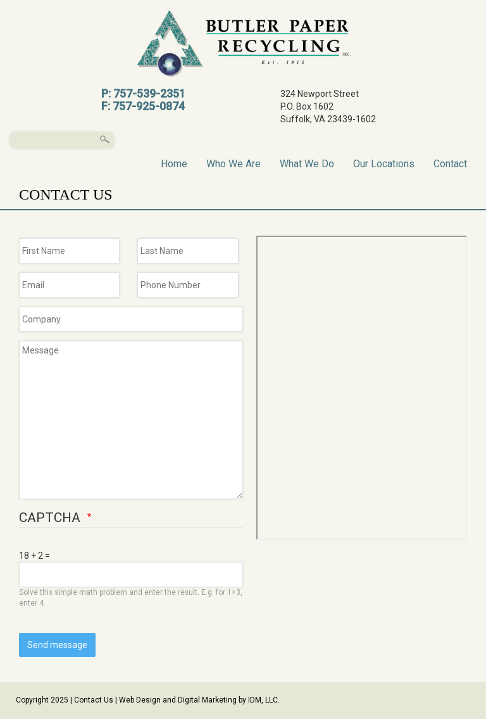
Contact (450, 163)
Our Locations (383, 163)
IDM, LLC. (264, 700)
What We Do (307, 163)
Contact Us (93, 700)
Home (174, 163)
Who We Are (233, 163)
